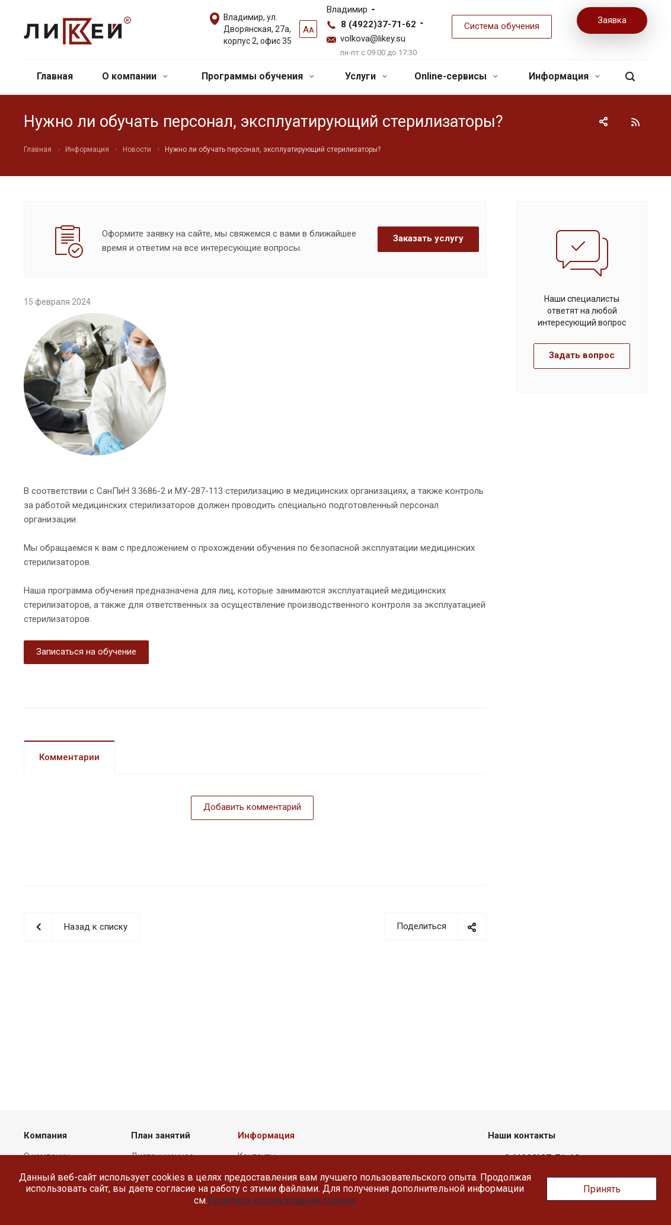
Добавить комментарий (252, 807)
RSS (635, 122)
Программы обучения (258, 76)
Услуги (366, 76)
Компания (45, 1135)
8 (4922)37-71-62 (378, 24)
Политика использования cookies (281, 1200)
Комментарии (69, 757)
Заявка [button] (612, 20)
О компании (135, 76)
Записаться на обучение (86, 651)
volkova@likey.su (372, 38)
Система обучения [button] (501, 26)
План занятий (160, 1135)
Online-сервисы (456, 76)
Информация (564, 76)
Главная (55, 76)
